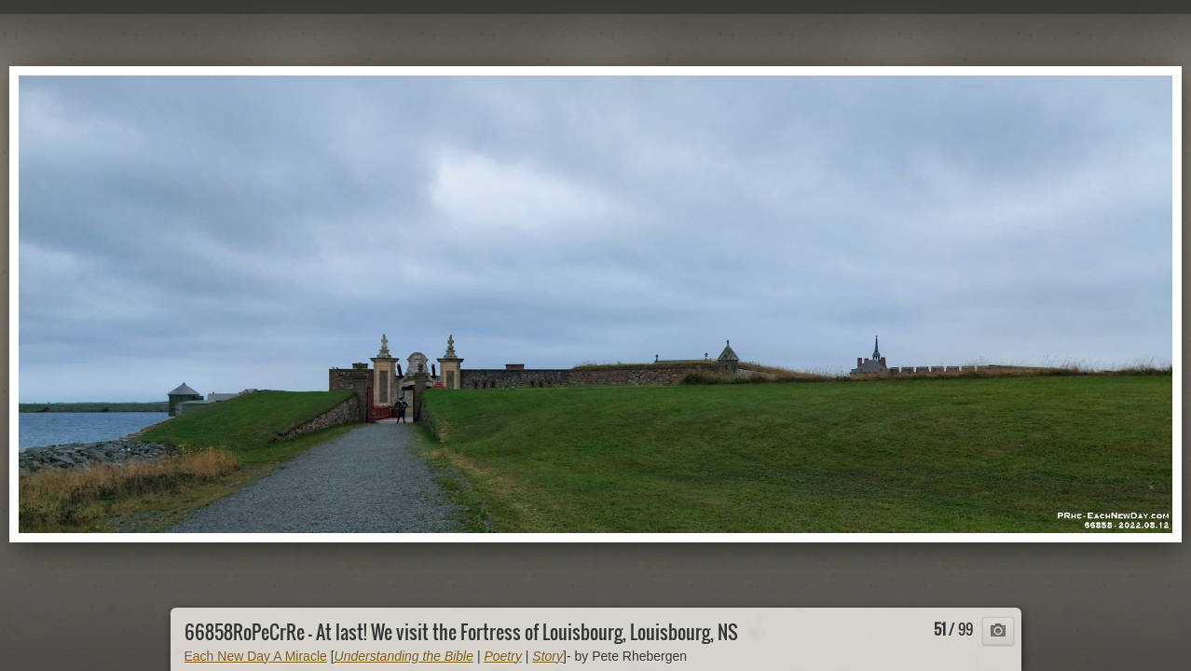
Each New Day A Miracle (256, 656)
